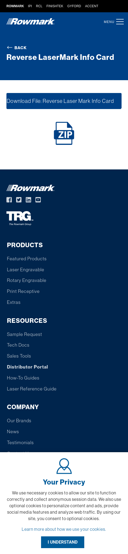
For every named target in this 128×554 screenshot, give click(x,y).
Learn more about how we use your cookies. (64, 529)
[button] (118, 22)
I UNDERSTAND (63, 542)
